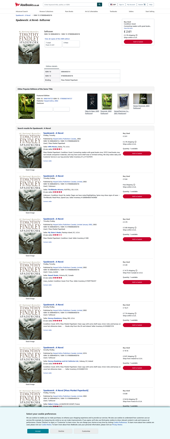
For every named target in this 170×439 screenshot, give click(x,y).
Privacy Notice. (117, 425)
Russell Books (53, 275)
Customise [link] (86, 431)
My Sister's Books (54, 232)
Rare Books (69, 11)
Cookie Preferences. (120, 422)
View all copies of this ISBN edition (57, 39)
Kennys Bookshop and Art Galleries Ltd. (63, 361)
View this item (128, 28)
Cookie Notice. (47, 425)
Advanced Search (22, 11)
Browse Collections (46, 11)
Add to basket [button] (138, 42)
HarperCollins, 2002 (51, 101)
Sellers (131, 11)
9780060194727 (66, 98)
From (53, 44)
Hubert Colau (53, 404)
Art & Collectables (91, 11)
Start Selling (150, 11)
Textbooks (113, 11)
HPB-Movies (52, 147)
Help (150, 4)
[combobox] (70, 4)
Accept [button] (38, 431)
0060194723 (48, 98)
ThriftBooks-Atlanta (55, 189)
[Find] (99, 4)
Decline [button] (61, 431)
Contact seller (47, 161)
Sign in (121, 4)
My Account (131, 4)
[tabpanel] (82, 75)
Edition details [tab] (51, 66)
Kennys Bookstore (55, 318)
